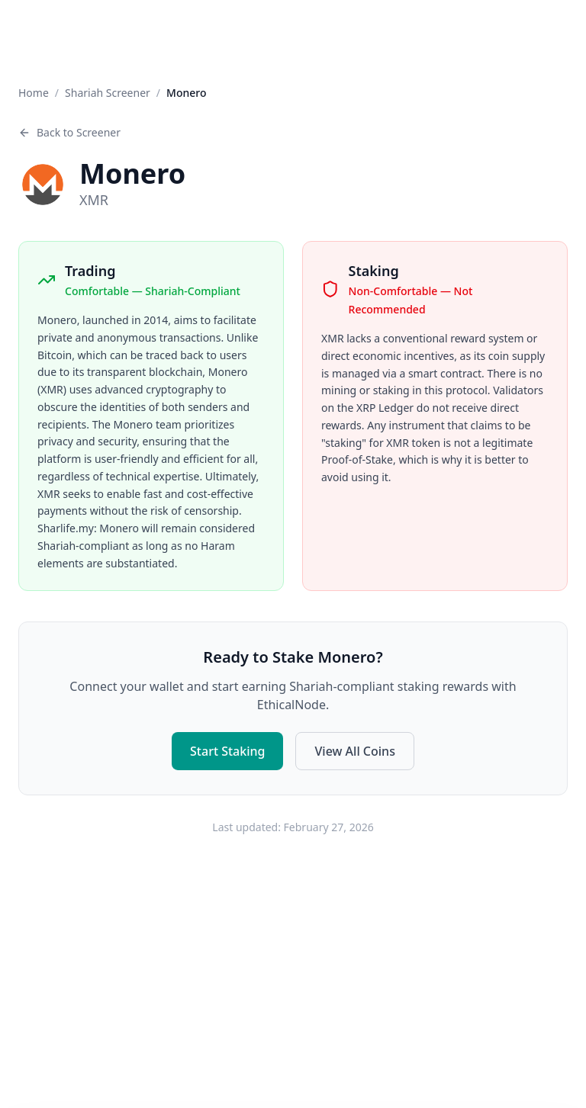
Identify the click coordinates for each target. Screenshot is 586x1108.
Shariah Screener (107, 92)
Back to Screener (69, 132)
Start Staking (227, 749)
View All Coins (354, 749)
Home (33, 92)
